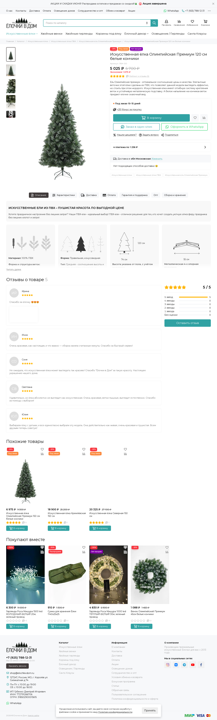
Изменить (156, 159)
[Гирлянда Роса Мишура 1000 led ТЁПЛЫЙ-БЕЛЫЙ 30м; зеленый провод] (108, 575)
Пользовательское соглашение (129, 694)
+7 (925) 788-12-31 (193, 10)
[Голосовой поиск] (146, 23)
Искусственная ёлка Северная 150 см (108, 514)
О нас (9, 10)
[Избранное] (192, 23)
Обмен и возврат (115, 10)
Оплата (47, 10)
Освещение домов (64, 10)
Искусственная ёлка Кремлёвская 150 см (67, 514)
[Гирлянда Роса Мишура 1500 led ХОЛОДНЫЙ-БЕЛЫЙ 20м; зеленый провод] (25, 575)
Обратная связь (120, 690)
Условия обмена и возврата (127, 677)
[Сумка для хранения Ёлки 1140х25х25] (67, 575)
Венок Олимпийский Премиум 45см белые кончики (148, 613)
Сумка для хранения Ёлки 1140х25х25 (62, 613)
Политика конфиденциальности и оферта (135, 698)
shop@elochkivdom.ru (22, 673)
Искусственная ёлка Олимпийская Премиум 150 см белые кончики (23, 516)
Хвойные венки (51, 33)
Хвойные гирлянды (79, 33)
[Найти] (154, 23)
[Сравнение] (179, 23)
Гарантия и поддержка (134, 195)
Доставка (34, 10)
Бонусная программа (123, 681)
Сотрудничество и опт (90, 10)
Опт (156, 195)
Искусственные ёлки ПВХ (63, 41)
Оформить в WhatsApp (184, 127)
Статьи (115, 686)
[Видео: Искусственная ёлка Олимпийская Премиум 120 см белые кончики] (10, 114)
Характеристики (63, 195)
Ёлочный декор (135, 33)
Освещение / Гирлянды (168, 33)
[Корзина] (205, 23)
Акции (131, 10)
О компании (118, 647)
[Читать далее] (13, 269)
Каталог (21, 41)
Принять (150, 710)
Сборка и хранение (175, 195)
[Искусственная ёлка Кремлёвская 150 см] (67, 476)
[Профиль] (166, 23)
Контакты (21, 10)
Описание (38, 195)
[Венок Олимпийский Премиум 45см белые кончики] (150, 575)
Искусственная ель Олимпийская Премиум (100, 41)
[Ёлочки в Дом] (21, 23)
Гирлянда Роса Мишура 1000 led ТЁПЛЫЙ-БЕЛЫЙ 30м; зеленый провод (107, 614)
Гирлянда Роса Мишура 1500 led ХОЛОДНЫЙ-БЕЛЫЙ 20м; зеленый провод (24, 614)
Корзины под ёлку (108, 33)
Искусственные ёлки (20, 33)
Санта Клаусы (197, 33)
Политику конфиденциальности (115, 712)
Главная (10, 41)
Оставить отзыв (187, 323)
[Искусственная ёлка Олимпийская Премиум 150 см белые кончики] (25, 476)
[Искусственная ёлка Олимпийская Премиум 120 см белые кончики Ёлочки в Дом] (62, 116)
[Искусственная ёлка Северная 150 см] (108, 476)
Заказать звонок (17, 666)
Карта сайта (33, 715)
